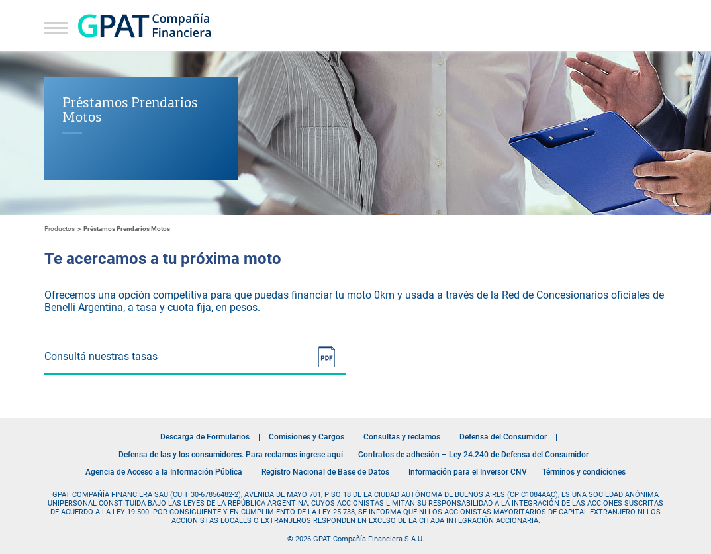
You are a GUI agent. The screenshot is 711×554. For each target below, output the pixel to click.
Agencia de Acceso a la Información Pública (163, 472)
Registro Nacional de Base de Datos (325, 472)
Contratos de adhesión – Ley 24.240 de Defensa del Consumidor (473, 454)
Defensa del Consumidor (503, 436)
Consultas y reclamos (401, 436)
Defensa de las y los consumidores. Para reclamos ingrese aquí (230, 454)
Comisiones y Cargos (306, 436)
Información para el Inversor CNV (467, 472)
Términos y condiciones (584, 472)
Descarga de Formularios (205, 436)
